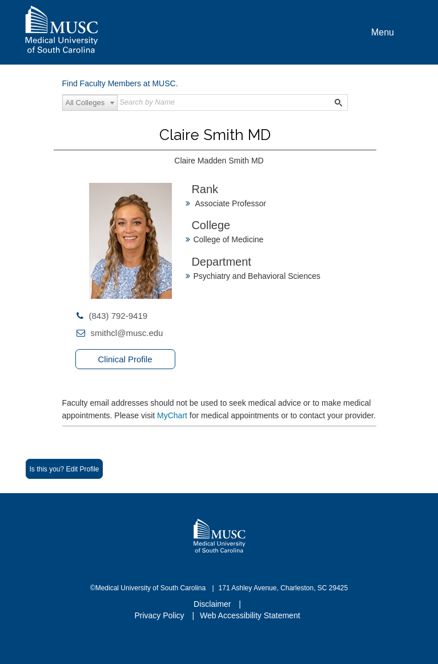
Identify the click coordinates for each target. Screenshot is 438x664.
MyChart (173, 415)
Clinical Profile (125, 359)
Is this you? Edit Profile (64, 469)
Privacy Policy (160, 615)
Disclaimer (213, 604)
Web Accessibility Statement (250, 615)
